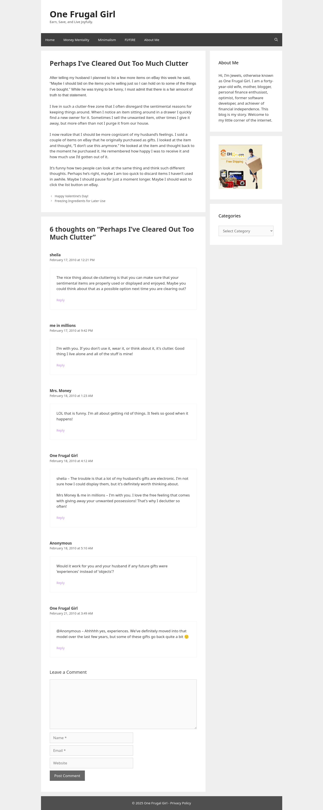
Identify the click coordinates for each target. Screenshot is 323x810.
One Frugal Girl (83, 14)
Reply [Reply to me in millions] (61, 365)
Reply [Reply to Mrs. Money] (61, 430)
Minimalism (107, 40)
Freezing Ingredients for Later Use (80, 201)
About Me (151, 40)
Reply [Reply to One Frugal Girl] (61, 518)
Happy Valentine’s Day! (71, 196)
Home (50, 40)
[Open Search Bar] (276, 39)
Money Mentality (76, 40)
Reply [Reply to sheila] (61, 300)
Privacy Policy (180, 803)
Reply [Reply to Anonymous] (61, 583)
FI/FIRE (130, 40)
